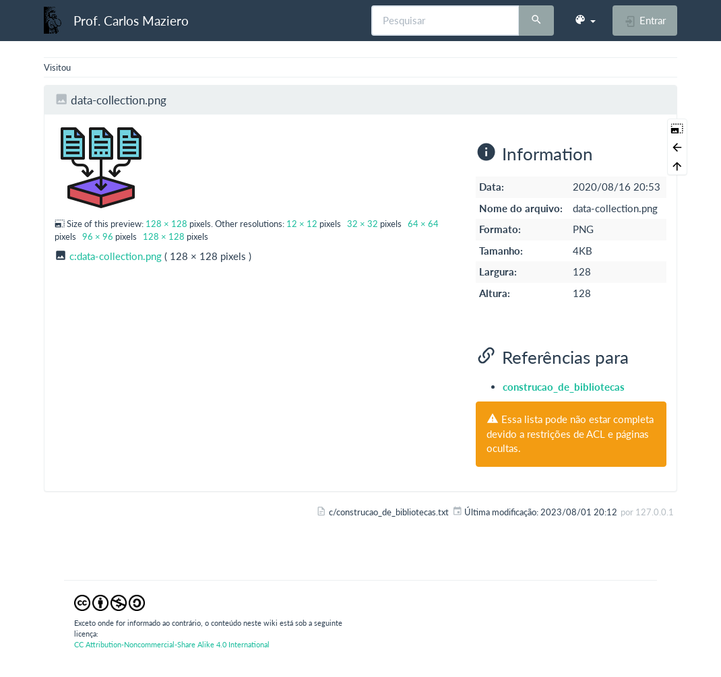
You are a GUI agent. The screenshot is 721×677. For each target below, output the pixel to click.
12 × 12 (301, 223)
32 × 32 (362, 223)
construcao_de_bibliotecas (564, 387)
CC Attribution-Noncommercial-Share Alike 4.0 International (172, 644)
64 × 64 (423, 223)
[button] (585, 20)
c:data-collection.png (115, 256)
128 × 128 (166, 223)
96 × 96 (97, 236)
